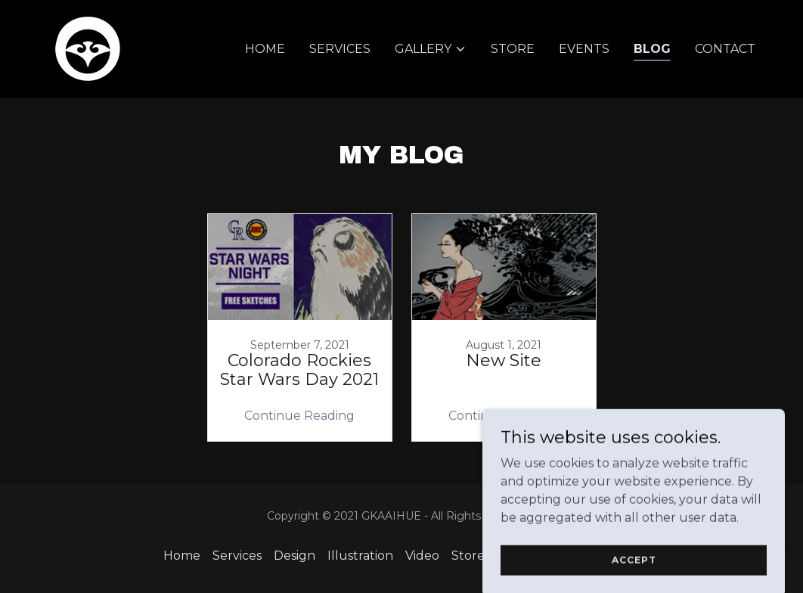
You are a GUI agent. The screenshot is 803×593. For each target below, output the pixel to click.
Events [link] (584, 49)
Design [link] (294, 555)
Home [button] (181, 555)
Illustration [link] (360, 555)
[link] (88, 48)
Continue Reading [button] (299, 415)
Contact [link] (725, 49)
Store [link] (513, 49)
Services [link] (339, 49)
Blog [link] (652, 49)
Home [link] (265, 49)
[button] (431, 49)
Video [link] (422, 555)
